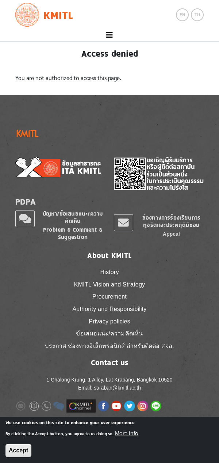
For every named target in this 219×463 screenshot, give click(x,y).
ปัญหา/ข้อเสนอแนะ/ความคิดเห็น (73, 217)
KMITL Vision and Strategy (109, 284)
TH (197, 14)
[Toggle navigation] (109, 35)
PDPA (25, 201)
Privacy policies (109, 321)
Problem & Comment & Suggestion (73, 233)
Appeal (171, 234)
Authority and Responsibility (109, 309)
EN (182, 14)
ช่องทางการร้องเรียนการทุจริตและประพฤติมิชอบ (171, 221)
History (109, 272)
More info (126, 433)
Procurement (109, 296)
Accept (18, 450)
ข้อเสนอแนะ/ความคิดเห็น (109, 333)
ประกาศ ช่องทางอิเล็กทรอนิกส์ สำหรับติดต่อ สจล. (109, 346)
